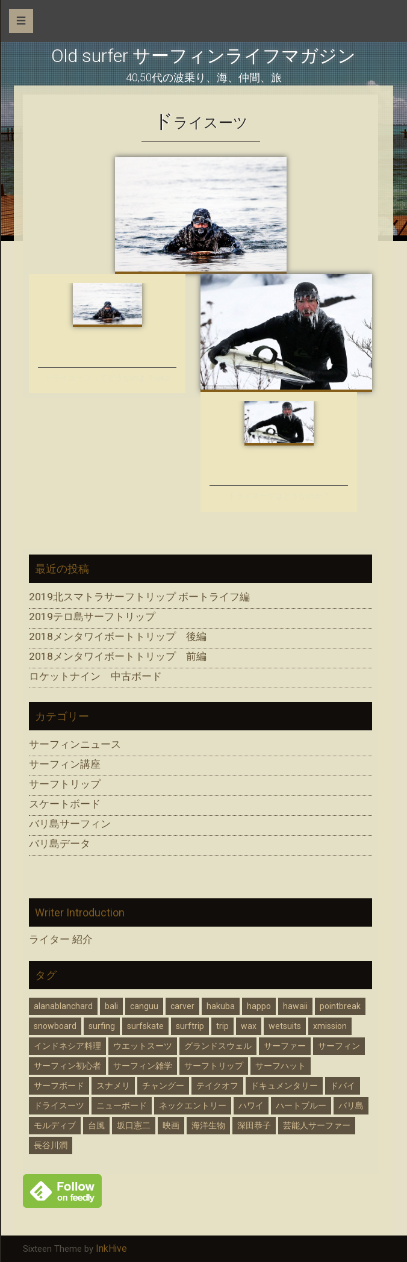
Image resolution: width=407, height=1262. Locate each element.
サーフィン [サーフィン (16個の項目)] (339, 1046)
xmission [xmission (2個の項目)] (330, 1026)
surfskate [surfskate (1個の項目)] (145, 1026)
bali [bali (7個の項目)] (111, 1006)
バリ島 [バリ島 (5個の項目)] (351, 1105)
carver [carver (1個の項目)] (182, 1006)
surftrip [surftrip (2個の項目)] (190, 1026)
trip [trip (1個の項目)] (222, 1026)
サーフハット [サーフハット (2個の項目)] (280, 1066)
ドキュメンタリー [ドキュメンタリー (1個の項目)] (284, 1085)
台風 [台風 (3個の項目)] (96, 1125)
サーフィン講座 (65, 764)
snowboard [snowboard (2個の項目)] (55, 1026)
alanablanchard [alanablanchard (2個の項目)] (63, 1006)
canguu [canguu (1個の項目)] (144, 1006)
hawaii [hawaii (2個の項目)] (295, 1006)
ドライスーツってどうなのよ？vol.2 (107, 377)
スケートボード (65, 804)
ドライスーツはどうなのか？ (279, 495)
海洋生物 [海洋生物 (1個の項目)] (208, 1125)
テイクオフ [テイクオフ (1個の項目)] (217, 1085)
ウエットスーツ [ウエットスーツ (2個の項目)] (142, 1046)
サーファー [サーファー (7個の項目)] (285, 1046)
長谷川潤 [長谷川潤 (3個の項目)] (50, 1145)
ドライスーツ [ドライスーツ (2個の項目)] (59, 1105)
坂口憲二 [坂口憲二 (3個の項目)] (134, 1125)
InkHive (111, 1248)
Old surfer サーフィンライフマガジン (203, 55)
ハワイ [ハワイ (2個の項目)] (251, 1105)
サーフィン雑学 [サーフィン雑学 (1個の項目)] (142, 1066)
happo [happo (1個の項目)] (259, 1006)
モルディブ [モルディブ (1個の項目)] (55, 1125)
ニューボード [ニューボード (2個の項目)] (121, 1105)
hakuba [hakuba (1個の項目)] (221, 1006)
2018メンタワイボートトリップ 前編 (118, 656)
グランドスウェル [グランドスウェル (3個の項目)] (218, 1046)
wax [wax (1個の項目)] (248, 1026)
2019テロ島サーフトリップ (92, 617)
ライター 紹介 (61, 939)
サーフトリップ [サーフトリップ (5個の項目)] (213, 1066)
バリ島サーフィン (70, 824)
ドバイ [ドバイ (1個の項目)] (342, 1085)
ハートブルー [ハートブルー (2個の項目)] (301, 1105)
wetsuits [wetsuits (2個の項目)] (285, 1026)
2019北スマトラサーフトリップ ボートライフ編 (139, 597)
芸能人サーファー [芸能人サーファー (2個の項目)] (316, 1125)
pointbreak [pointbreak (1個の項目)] (340, 1006)
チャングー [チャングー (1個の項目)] (163, 1085)
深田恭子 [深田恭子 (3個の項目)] (254, 1125)
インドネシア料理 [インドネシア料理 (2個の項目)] (67, 1046)
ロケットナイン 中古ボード (95, 676)
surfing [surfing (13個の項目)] (102, 1026)
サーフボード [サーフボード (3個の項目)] (59, 1085)
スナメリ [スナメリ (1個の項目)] (113, 1085)
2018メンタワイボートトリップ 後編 (118, 636)
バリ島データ (59, 844)
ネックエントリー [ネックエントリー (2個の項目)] (192, 1105)
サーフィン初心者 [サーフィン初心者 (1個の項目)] (67, 1066)
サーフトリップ (65, 784)
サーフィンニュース (75, 744)
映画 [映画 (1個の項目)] (171, 1125)
